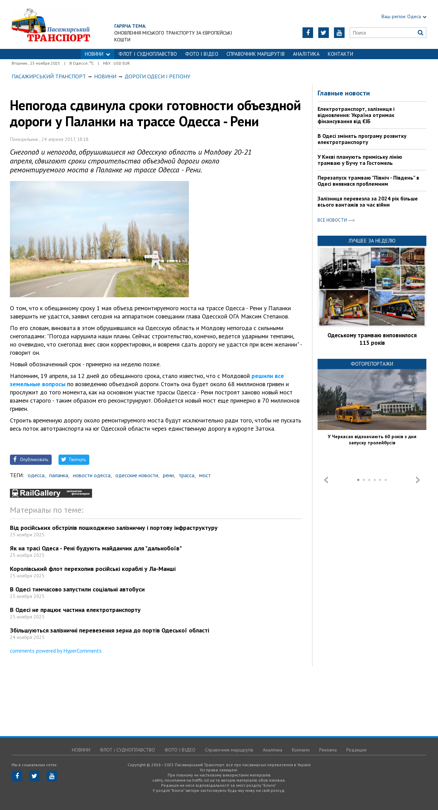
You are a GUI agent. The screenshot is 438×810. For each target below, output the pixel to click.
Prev (326, 479)
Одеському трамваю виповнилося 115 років (372, 339)
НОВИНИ (97, 54)
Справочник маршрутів (256, 54)
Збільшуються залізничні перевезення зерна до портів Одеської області (109, 630)
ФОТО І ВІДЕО (201, 54)
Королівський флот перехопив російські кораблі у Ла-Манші (93, 569)
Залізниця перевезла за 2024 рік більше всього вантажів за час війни (368, 201)
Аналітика (306, 54)
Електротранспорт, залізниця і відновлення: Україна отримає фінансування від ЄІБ (356, 115)
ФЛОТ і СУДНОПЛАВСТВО (147, 54)
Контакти (340, 54)
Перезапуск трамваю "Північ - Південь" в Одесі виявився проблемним (368, 180)
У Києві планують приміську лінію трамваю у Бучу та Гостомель (360, 159)
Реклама (328, 750)
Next (418, 479)
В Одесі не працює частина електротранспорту (75, 610)
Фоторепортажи (372, 364)
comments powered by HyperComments (56, 650)
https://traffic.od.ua (70, 24)
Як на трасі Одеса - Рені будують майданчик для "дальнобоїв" (96, 548)
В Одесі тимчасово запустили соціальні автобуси (77, 589)
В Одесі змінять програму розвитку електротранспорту (362, 138)
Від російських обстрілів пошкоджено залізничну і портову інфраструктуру (114, 528)
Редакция (356, 750)
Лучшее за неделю (372, 240)
